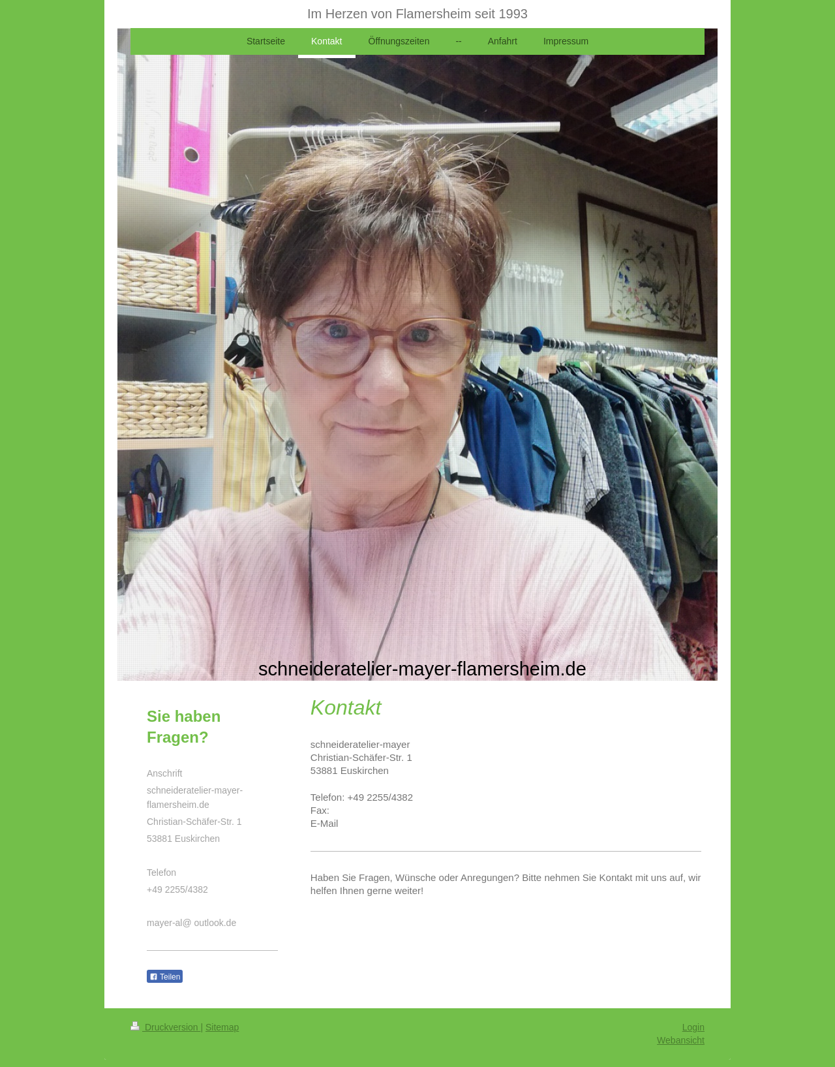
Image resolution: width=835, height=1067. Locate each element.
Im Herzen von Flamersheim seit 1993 (417, 14)
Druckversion (165, 1027)
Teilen (164, 977)
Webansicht (681, 1040)
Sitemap (222, 1027)
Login (693, 1027)
